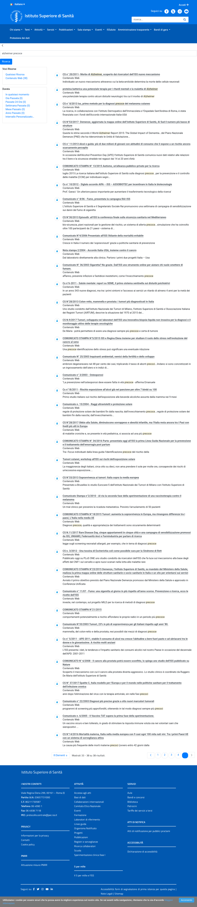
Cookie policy (28, 851)
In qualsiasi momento (17, 94)
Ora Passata (14, 98)
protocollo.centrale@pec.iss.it (41, 822)
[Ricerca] (156, 19)
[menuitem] (16, 29)
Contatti (25, 847)
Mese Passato (15, 109)
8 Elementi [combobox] (62, 755)
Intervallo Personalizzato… (20, 116)
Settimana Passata (18, 105)
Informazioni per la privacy (35, 842)
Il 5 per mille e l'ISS (84, 882)
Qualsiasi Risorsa (15, 74)
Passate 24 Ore (16, 101)
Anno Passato (15, 113)
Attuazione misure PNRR (34, 872)
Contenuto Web (16, 78)
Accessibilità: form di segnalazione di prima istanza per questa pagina (138, 896)
